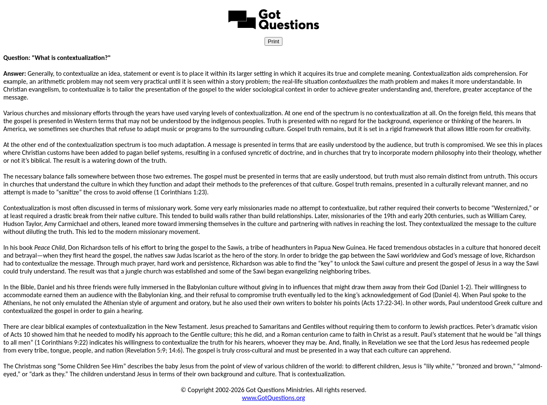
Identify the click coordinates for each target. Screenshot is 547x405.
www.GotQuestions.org (273, 398)
